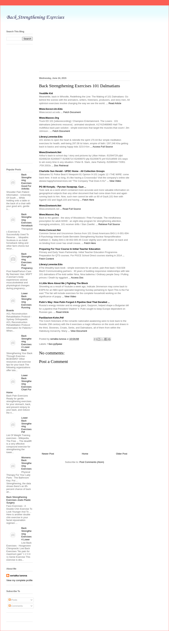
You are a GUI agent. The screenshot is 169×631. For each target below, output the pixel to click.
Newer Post (48, 453)
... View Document (77, 331)
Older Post (121, 453)
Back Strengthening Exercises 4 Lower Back (26, 342)
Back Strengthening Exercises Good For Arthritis (26, 181)
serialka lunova (18, 575)
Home (85, 453)
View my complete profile (19, 580)
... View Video (114, 181)
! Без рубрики (54, 344)
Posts (13, 600)
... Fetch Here (87, 199)
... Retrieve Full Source (108, 224)
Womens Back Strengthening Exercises (26, 463)
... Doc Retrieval (60, 165)
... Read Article (113, 103)
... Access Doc (76, 277)
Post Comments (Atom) (91, 462)
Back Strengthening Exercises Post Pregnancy (27, 260)
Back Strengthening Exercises (35, 17)
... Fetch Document (71, 112)
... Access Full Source (101, 146)
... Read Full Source (70, 208)
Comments (16, 606)
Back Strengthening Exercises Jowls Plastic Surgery (18, 500)
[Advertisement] (84, 50)
